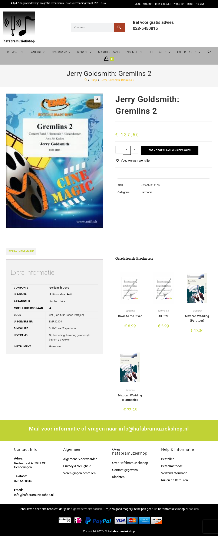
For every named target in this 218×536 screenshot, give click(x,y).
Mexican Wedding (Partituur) (197, 318)
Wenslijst (179, 4)
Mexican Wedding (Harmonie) (130, 398)
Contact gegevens (125, 470)
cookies (194, 509)
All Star (163, 316)
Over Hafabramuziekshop (130, 463)
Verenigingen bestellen (79, 473)
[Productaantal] (127, 150)
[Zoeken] (119, 27)
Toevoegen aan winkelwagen (170, 150)
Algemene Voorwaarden (80, 459)
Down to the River (130, 316)
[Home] (85, 80)
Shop (138, 4)
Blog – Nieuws (195, 4)
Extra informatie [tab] (21, 251)
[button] (97, 99)
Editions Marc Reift (60, 294)
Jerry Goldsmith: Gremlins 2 (117, 80)
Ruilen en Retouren (174, 480)
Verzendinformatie (174, 473)
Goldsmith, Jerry (59, 287)
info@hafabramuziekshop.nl (154, 429)
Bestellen (167, 459)
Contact (147, 4)
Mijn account (163, 4)
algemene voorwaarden (86, 509)
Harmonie (146, 192)
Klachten (118, 477)
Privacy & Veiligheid (77, 466)
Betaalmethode (172, 466)
